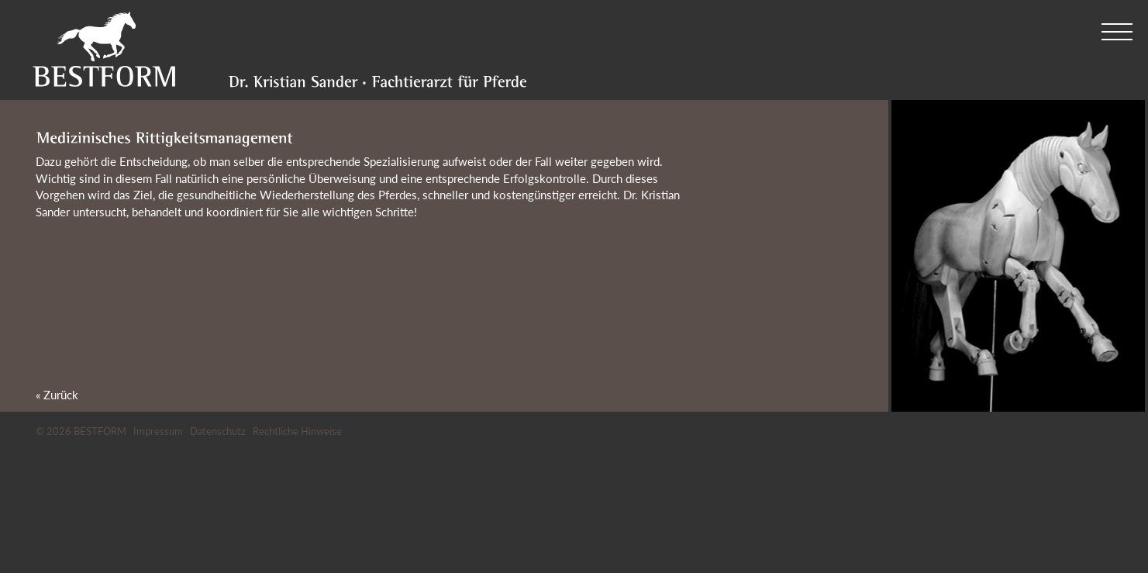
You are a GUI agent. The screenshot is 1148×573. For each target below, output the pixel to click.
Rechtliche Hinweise (297, 431)
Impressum (158, 431)
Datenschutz (218, 431)
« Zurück (57, 395)
